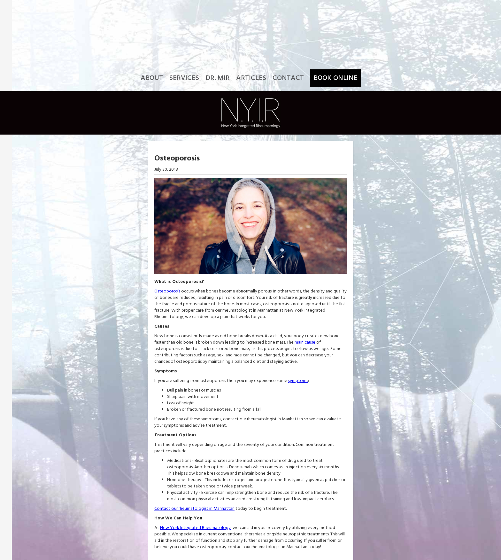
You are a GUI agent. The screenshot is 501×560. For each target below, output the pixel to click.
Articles (251, 78)
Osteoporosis (167, 291)
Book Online (335, 78)
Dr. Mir (217, 78)
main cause (305, 342)
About (152, 78)
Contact (288, 78)
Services (184, 78)
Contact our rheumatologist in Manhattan (194, 508)
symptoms (298, 381)
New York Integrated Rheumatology (195, 528)
